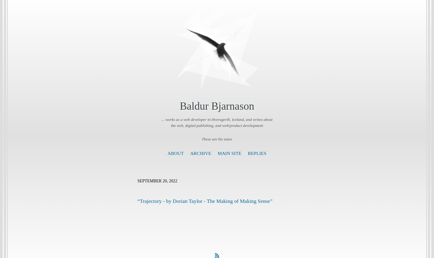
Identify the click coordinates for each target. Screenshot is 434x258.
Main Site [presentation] (229, 153)
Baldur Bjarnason (217, 106)
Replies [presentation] (257, 153)
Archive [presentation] (200, 153)
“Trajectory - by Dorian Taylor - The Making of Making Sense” (204, 201)
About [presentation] (176, 153)
